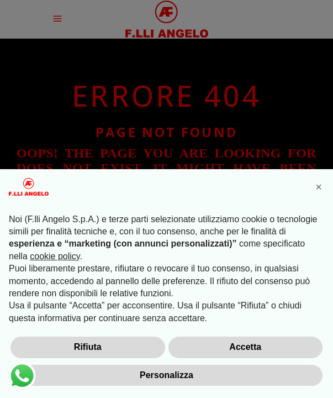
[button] (318, 187)
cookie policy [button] (55, 256)
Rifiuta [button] (88, 347)
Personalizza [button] (166, 375)
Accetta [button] (245, 347)
